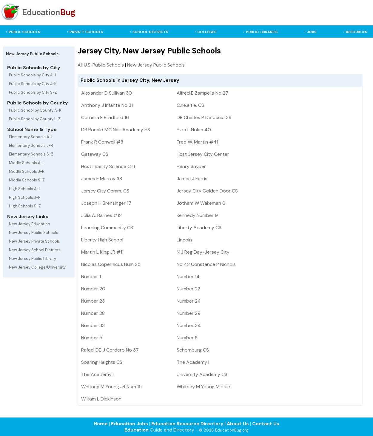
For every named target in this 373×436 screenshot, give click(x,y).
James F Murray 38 (101, 178)
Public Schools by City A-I (32, 75)
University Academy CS (202, 374)
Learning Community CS (107, 227)
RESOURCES (356, 32)
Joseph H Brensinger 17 (106, 203)
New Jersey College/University (37, 267)
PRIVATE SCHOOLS (86, 32)
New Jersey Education (29, 224)
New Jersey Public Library (32, 258)
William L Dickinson (101, 399)
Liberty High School (102, 240)
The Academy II (98, 374)
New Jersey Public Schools (33, 232)
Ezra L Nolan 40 (194, 130)
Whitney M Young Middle (203, 386)
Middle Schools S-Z (27, 180)
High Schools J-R (25, 197)
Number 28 (93, 313)
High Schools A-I (24, 188)
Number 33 (93, 325)
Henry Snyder (191, 166)
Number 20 (93, 289)
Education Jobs (129, 423)
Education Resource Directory (187, 423)
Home (101, 423)
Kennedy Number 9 (197, 215)
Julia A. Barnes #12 (101, 215)
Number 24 (189, 301)
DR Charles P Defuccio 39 (204, 117)
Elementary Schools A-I (30, 136)
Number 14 (188, 276)
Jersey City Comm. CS (105, 191)
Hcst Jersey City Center (203, 154)
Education (136, 430)
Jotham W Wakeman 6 (201, 203)
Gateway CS (94, 154)
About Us (238, 423)
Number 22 (188, 289)
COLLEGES (206, 32)
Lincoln (184, 240)
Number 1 (91, 276)
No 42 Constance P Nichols (206, 264)
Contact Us (265, 423)
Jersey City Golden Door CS (207, 191)
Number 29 (189, 313)
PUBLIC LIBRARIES (262, 32)
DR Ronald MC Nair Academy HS (115, 130)
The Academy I (193, 362)
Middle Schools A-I (26, 162)
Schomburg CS (193, 350)
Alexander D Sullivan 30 (106, 93)
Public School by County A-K (35, 110)
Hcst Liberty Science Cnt (108, 166)
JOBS (311, 32)
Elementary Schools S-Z (31, 154)
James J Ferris (192, 178)
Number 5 (91, 338)
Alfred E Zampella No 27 (202, 93)
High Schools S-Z (25, 206)
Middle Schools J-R (26, 171)
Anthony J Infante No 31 (107, 105)
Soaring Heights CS (101, 362)
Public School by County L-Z (35, 118)
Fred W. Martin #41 (197, 142)
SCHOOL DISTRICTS (150, 32)
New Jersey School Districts (35, 249)
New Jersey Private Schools (34, 241)
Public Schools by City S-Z (33, 92)
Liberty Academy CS (199, 227)
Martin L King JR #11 (102, 252)
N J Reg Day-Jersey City (203, 252)
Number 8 (187, 338)
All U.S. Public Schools (101, 65)
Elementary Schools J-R (31, 145)
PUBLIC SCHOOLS (24, 32)
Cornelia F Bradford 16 (105, 117)
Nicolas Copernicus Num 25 (111, 264)
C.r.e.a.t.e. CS (190, 105)
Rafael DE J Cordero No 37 (110, 350)
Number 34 (189, 325)
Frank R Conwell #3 (102, 142)
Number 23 (93, 301)
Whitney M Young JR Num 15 (111, 386)
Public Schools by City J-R (33, 83)
